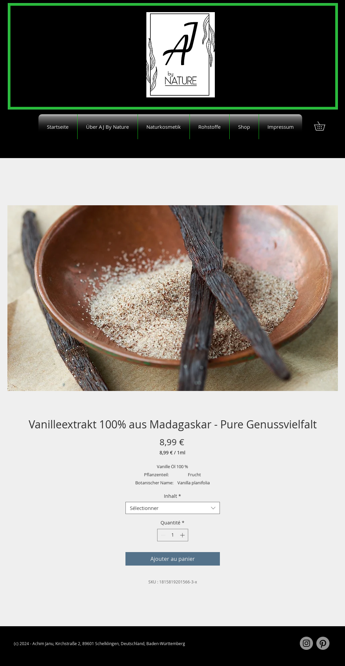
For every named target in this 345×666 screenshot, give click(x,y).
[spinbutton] (173, 535)
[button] (324, 125)
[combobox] (172, 508)
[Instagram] (306, 643)
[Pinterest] (322, 643)
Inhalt (172, 496)
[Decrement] (162, 535)
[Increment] (183, 535)
